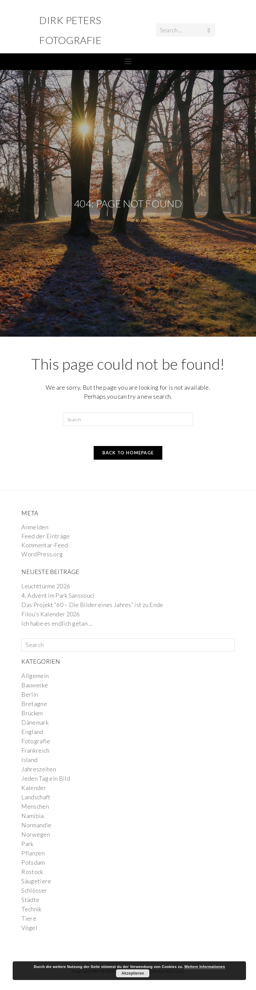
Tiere (28, 918)
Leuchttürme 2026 (45, 586)
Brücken (32, 713)
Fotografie (35, 741)
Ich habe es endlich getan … (57, 623)
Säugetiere (36, 881)
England (32, 731)
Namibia (32, 815)
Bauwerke (34, 685)
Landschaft (35, 797)
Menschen (35, 806)
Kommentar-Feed (44, 545)
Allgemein (35, 675)
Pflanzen (32, 853)
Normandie (36, 825)
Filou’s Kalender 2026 (50, 614)
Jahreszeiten (38, 769)
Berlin (29, 694)
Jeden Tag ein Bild (45, 778)
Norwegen (35, 834)
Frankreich (35, 750)
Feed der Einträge (45, 536)
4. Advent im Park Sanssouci (57, 595)
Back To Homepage (128, 452)
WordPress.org (42, 554)
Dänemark (34, 722)
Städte (30, 899)
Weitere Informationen (204, 967)
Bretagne (34, 703)
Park (27, 843)
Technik (31, 909)
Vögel (29, 927)
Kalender (33, 787)
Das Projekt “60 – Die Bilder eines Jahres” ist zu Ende (92, 604)
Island (29, 759)
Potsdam (33, 862)
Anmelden (34, 527)
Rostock (32, 871)
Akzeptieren (132, 973)
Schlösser (34, 890)
